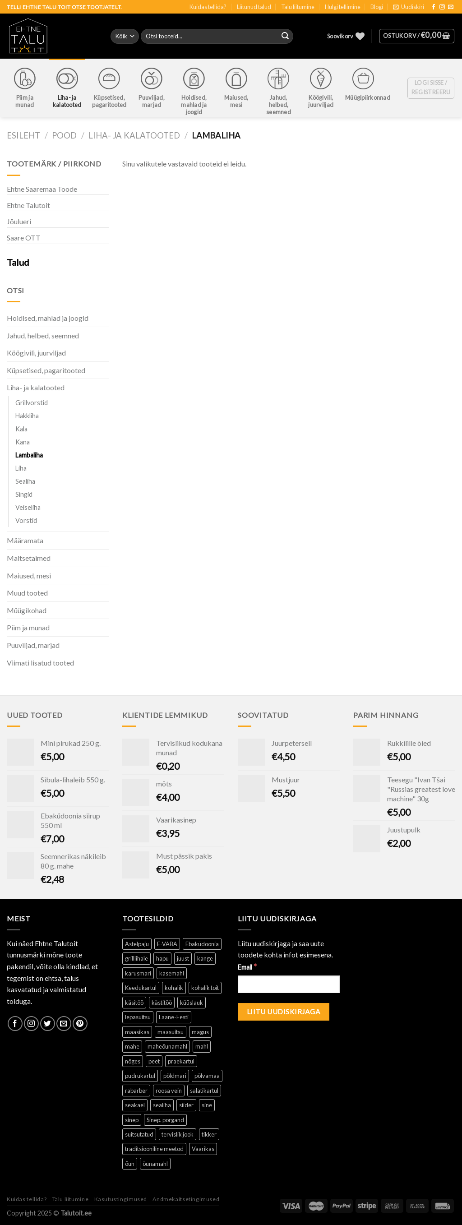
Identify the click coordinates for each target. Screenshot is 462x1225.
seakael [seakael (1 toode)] (135, 1105)
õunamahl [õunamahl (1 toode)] (155, 1163)
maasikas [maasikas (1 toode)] (137, 1031)
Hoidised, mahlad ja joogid (47, 318)
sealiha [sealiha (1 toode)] (162, 1105)
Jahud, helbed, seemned (43, 335)
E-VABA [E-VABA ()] (167, 944)
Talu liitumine (297, 6)
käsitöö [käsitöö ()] (134, 1002)
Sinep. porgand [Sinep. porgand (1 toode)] (165, 1119)
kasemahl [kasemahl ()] (171, 973)
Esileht (23, 135)
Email (247, 966)
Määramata (25, 540)
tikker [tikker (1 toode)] (209, 1134)
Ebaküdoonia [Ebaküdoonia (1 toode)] (202, 944)
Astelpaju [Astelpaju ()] (137, 944)
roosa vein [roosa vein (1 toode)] (169, 1090)
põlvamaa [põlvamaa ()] (207, 1075)
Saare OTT (24, 237)
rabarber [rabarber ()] (136, 1090)
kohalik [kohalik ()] (174, 987)
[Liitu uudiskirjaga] (283, 1012)
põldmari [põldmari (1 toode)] (174, 1075)
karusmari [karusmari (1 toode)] (138, 973)
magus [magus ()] (200, 1031)
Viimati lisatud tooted (40, 662)
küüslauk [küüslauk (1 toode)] (191, 1002)
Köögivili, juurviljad (36, 352)
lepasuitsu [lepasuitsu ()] (138, 1017)
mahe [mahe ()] (132, 1046)
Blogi (376, 6)
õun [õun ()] (129, 1163)
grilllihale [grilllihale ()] (136, 958)
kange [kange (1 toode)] (205, 958)
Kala (21, 429)
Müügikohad (26, 610)
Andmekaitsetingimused (185, 1199)
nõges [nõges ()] (132, 1061)
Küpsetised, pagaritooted (46, 370)
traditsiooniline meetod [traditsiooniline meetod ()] (154, 1148)
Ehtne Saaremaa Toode (42, 189)
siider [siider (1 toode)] (186, 1105)
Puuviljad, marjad (33, 645)
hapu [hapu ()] (162, 958)
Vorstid (26, 520)
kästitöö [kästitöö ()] (162, 1002)
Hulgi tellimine (342, 6)
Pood (64, 135)
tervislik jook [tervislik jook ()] (178, 1134)
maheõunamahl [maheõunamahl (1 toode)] (167, 1046)
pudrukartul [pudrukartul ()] (140, 1075)
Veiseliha (28, 507)
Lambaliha (29, 455)
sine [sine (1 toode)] (207, 1105)
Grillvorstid (31, 403)
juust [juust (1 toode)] (183, 958)
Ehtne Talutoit (28, 205)
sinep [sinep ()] (132, 1119)
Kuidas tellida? (207, 6)
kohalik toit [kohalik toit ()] (205, 987)
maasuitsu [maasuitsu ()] (170, 1031)
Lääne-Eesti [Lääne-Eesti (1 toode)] (174, 1017)
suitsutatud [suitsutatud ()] (139, 1134)
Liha (21, 468)
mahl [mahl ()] (201, 1046)
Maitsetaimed (29, 558)
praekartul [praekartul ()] (181, 1061)
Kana (22, 442)
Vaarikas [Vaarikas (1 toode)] (203, 1148)
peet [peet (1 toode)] (154, 1061)
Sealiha (25, 481)
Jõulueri (19, 221)
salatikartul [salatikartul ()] (204, 1090)
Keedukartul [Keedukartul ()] (141, 987)
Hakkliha (27, 416)
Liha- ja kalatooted (134, 135)
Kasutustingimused (120, 1199)
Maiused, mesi (29, 575)
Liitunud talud (254, 6)
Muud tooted (27, 592)
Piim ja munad (28, 627)
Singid (23, 494)
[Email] (289, 984)
